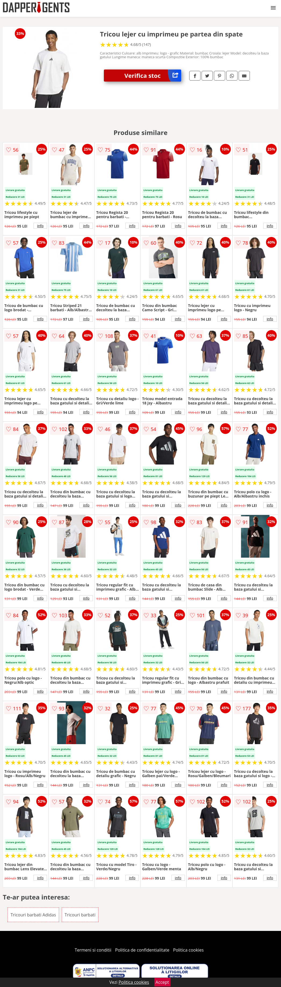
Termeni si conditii (93, 950)
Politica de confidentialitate (142, 950)
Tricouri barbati (80, 915)
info (40, 225)
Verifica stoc (153, 76)
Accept (162, 982)
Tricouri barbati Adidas (33, 915)
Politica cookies (188, 950)
